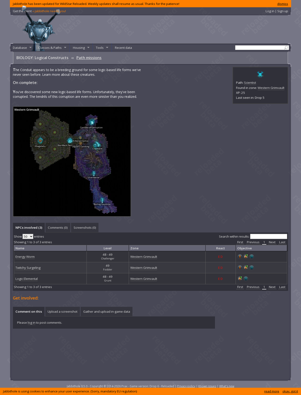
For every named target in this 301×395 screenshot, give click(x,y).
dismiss (282, 4)
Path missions (89, 57)
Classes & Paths (50, 48)
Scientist (250, 82)
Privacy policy (186, 386)
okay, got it (290, 391)
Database (20, 48)
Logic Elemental (26, 279)
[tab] (29, 227)
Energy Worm (25, 256)
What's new (226, 386)
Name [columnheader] (19, 248)
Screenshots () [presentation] (85, 227)
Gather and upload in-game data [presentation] (106, 311)
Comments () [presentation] (58, 227)
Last (282, 242)
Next (272, 242)
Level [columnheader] (108, 248)
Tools (100, 48)
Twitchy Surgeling (28, 268)
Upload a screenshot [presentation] (62, 311)
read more (271, 391)
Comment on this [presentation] (28, 311)
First (240, 242)
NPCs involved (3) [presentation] (28, 227)
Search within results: (253, 236)
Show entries (29, 236)
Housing (79, 48)
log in (31, 322)
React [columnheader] (220, 248)
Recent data (123, 48)
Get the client (39, 11)
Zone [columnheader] (134, 248)
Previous (253, 242)
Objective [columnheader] (244, 248)
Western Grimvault (271, 88)
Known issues (207, 386)
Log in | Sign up (277, 11)
